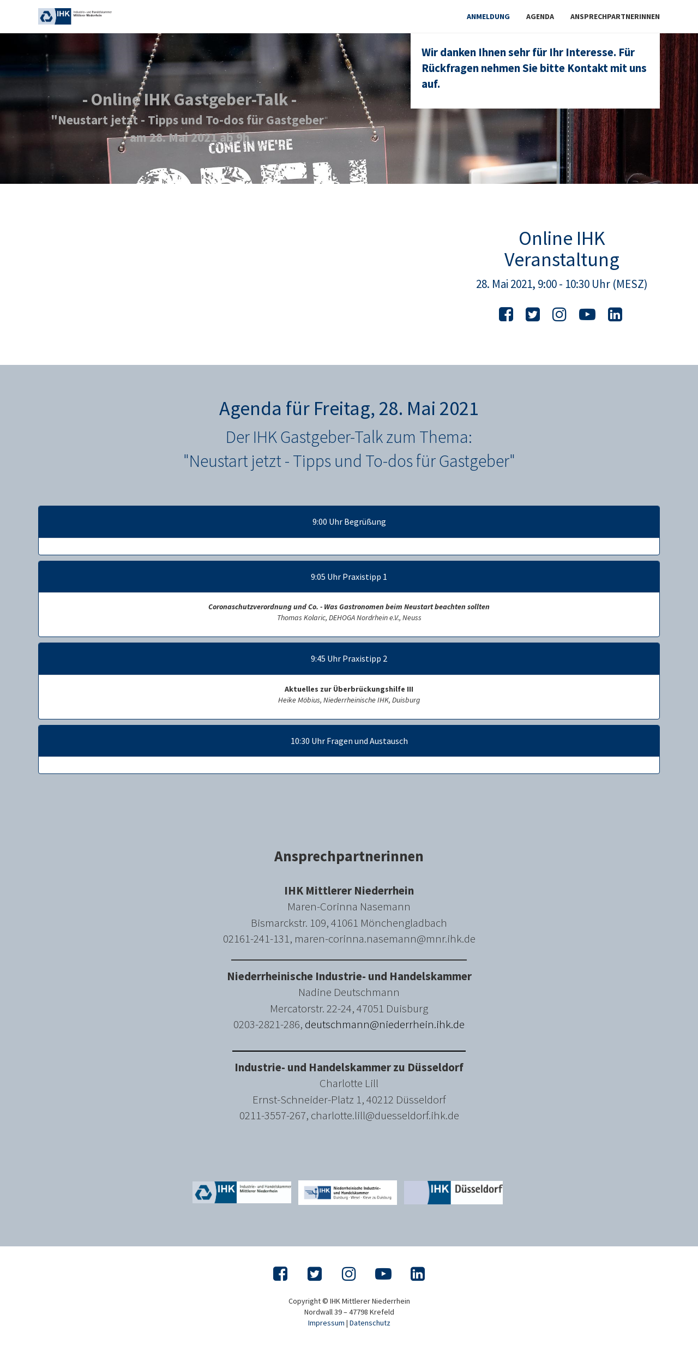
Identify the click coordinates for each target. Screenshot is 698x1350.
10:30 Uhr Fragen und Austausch (349, 741)
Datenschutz (370, 1323)
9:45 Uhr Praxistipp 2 (349, 659)
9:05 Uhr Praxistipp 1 (349, 577)
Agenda (540, 16)
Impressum (326, 1323)
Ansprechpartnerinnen (615, 16)
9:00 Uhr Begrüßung (349, 522)
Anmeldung (488, 16)
